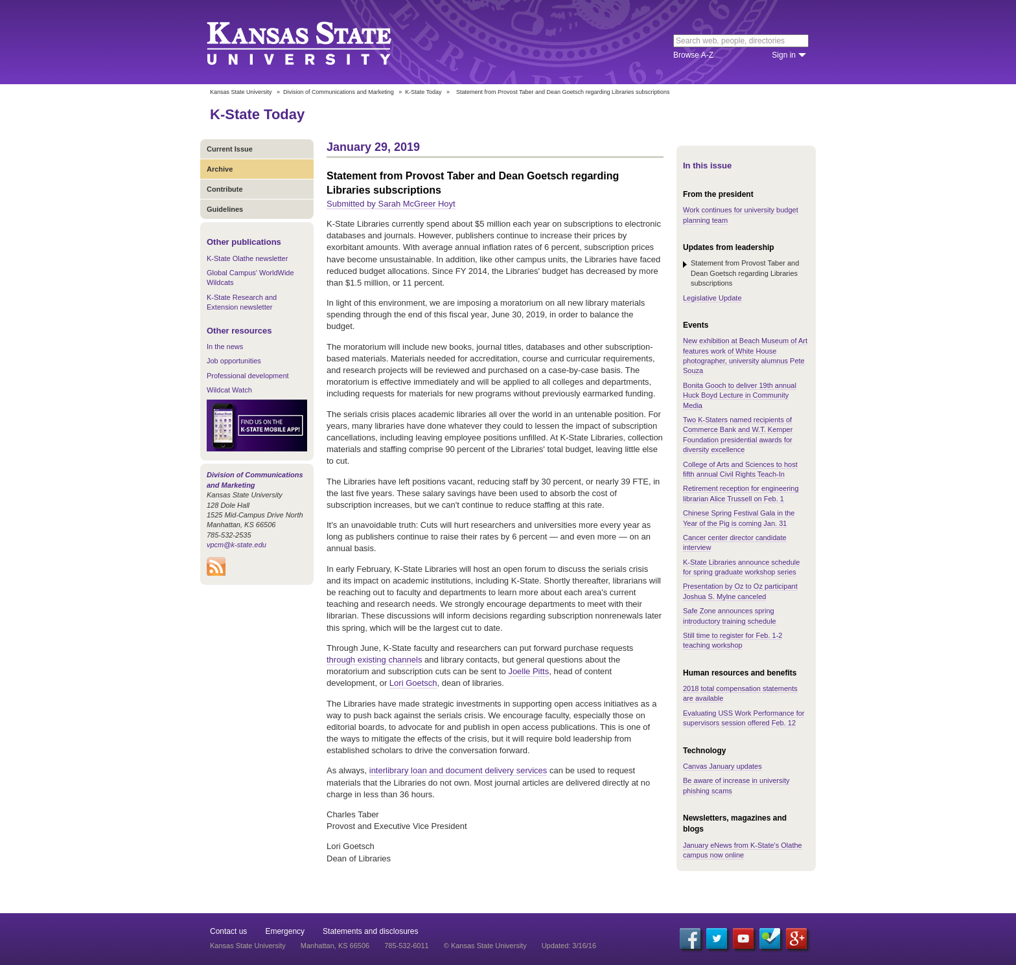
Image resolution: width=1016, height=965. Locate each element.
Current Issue (230, 149)
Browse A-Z (693, 55)
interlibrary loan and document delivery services (458, 770)
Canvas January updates (722, 766)
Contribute (225, 189)
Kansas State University (315, 42)
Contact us (228, 931)
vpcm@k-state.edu (236, 545)
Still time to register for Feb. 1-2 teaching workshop (732, 640)
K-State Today (423, 92)
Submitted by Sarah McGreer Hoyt (391, 204)
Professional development (248, 376)
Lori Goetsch (413, 683)
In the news (225, 346)
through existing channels (374, 659)
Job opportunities (234, 361)
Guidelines (225, 209)
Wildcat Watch (229, 390)
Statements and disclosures (370, 931)
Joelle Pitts (528, 671)
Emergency (285, 931)
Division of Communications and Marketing (338, 92)
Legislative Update (712, 298)
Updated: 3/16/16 (569, 945)
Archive (220, 169)
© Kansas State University (485, 945)
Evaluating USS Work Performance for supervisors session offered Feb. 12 (743, 718)
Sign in (784, 55)
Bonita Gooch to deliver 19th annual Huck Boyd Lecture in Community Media (739, 395)
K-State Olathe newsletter (247, 258)
